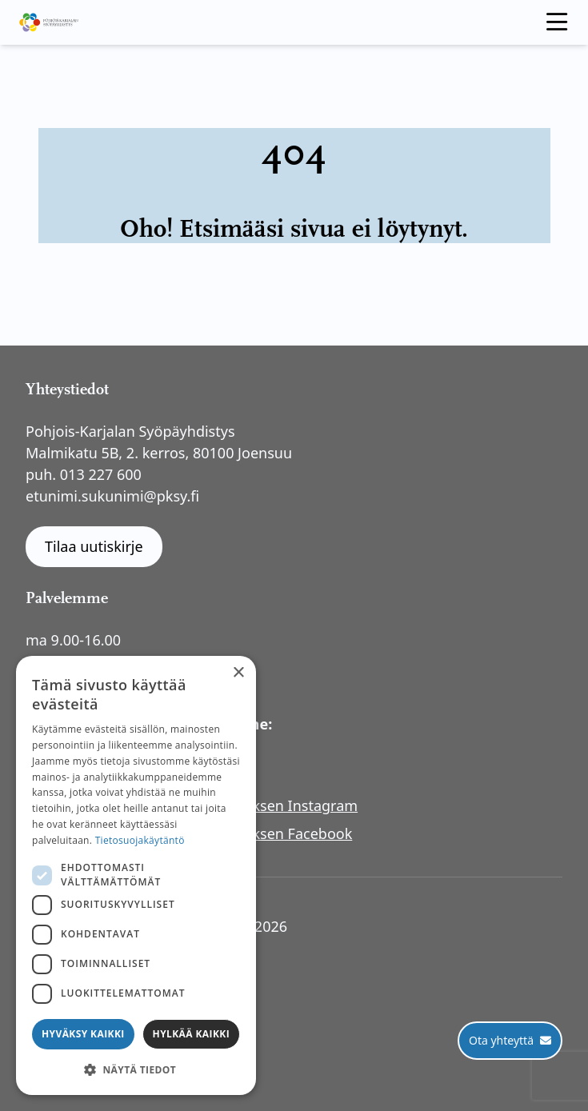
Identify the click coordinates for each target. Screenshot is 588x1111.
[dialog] (136, 875)
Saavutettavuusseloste (114, 969)
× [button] (238, 673)
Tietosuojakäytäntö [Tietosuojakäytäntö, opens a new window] (140, 840)
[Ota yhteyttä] (510, 1040)
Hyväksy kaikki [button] (83, 1034)
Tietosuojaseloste (97, 947)
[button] (136, 1069)
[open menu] (557, 22)
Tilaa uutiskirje (94, 546)
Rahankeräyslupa (96, 991)
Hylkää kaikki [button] (191, 1034)
